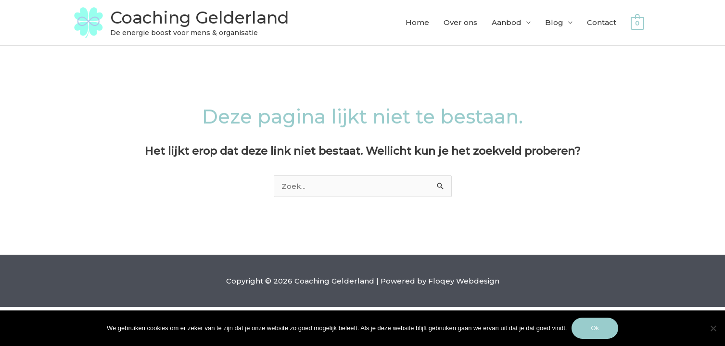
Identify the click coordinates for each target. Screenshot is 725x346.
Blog (554, 22)
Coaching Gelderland (199, 17)
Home (417, 22)
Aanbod (506, 22)
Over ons (460, 22)
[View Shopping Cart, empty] (637, 22)
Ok (595, 328)
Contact (601, 22)
